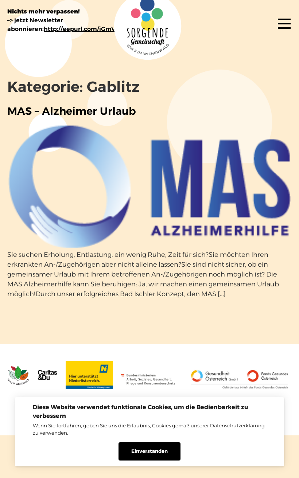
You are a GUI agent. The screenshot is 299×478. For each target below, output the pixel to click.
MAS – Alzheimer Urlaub (71, 111)
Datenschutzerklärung (237, 425)
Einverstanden (149, 451)
